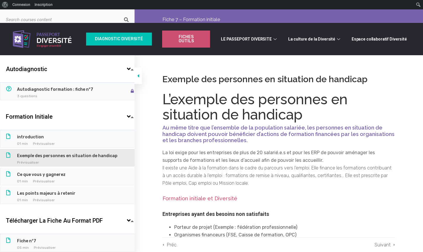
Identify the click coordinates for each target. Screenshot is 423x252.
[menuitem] (5, 4)
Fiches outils (186, 38)
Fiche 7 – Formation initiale (194, 19)
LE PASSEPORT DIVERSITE (249, 39)
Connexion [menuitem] (21, 4)
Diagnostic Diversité (119, 38)
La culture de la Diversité (315, 39)
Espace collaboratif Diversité (379, 39)
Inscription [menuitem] (44, 4)
